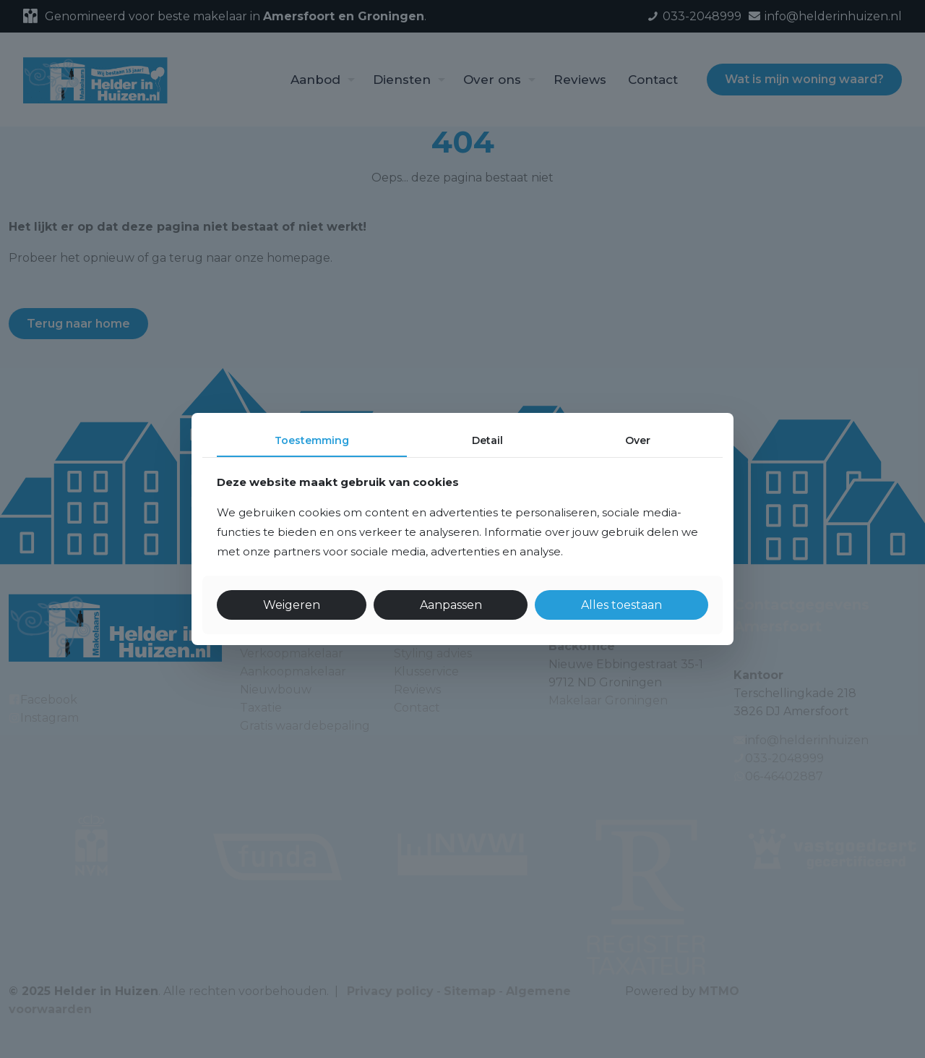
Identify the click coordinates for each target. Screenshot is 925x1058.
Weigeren (291, 605)
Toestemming (312, 440)
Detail (487, 440)
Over (637, 440)
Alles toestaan (621, 605)
